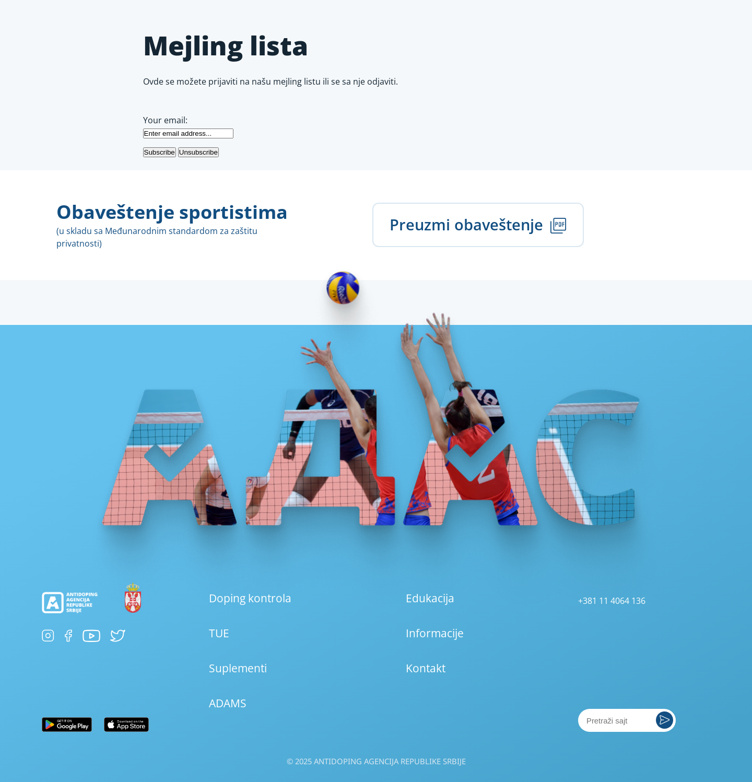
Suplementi (238, 668)
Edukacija (430, 598)
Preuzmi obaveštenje (478, 224)
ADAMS (227, 703)
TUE (219, 633)
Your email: (165, 120)
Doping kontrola (250, 598)
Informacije (435, 633)
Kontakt (425, 668)
